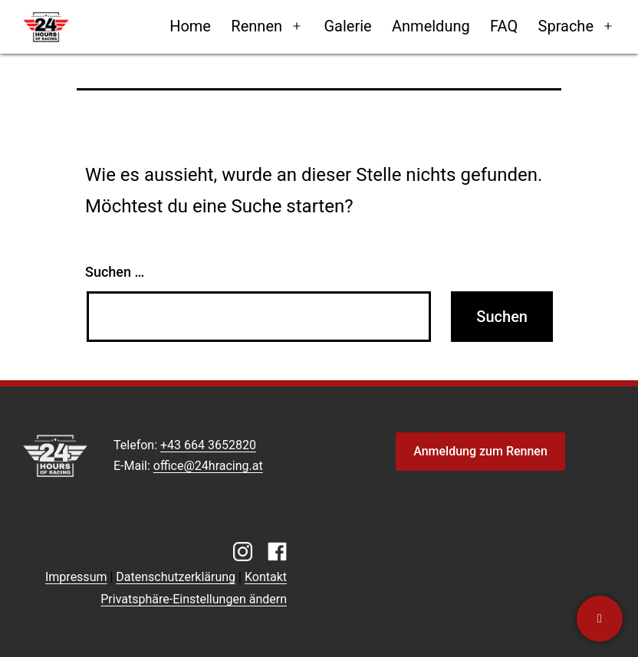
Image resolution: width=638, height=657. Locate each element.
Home (190, 26)
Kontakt (266, 577)
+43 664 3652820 (208, 445)
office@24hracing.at (208, 465)
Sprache (566, 26)
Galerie (347, 26)
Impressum (76, 577)
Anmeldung (431, 26)
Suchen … (114, 272)
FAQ (504, 26)
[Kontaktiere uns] (600, 619)
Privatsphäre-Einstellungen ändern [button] (193, 599)
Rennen (256, 26)
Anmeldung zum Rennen (480, 451)
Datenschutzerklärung (175, 577)
